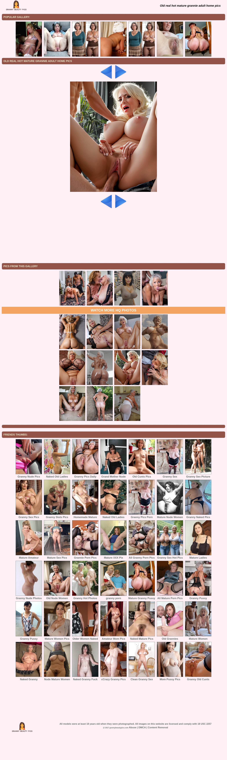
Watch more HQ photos (113, 334)
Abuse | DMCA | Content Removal (148, 751)
